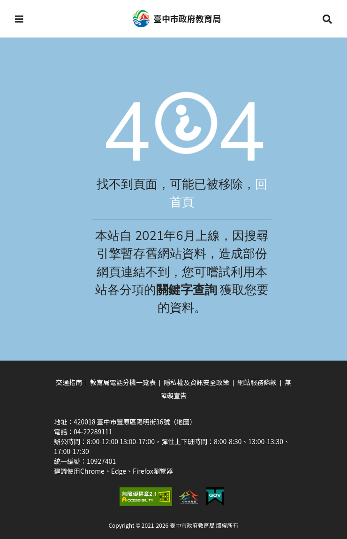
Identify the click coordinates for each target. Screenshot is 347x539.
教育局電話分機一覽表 (123, 382)
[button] (19, 19)
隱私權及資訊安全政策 (196, 382)
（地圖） (183, 421)
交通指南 (69, 382)
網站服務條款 (257, 382)
